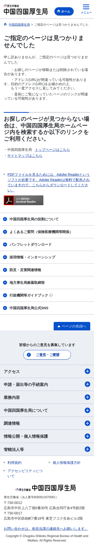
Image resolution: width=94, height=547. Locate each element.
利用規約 (15, 463)
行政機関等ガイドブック (31, 295)
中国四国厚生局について (47, 410)
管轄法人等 (47, 449)
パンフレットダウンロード (31, 244)
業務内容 (47, 397)
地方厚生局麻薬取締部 (27, 283)
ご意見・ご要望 (47, 355)
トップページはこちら (52, 150)
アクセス (47, 371)
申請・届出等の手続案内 (47, 384)
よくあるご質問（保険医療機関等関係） (41, 232)
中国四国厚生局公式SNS (29, 308)
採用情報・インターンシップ (32, 257)
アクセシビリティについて (25, 473)
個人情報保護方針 (67, 463)
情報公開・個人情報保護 (47, 436)
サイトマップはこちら (24, 156)
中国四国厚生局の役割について (34, 219)
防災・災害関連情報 (25, 270)
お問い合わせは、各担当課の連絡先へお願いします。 (46, 529)
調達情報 (47, 423)
